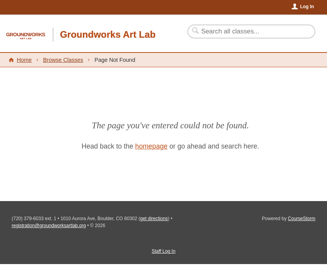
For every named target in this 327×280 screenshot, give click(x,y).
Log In (307, 6)
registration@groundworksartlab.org (49, 225)
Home (24, 60)
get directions (154, 218)
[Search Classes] (246, 31)
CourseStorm (301, 218)
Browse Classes (63, 60)
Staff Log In (163, 251)
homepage (151, 146)
